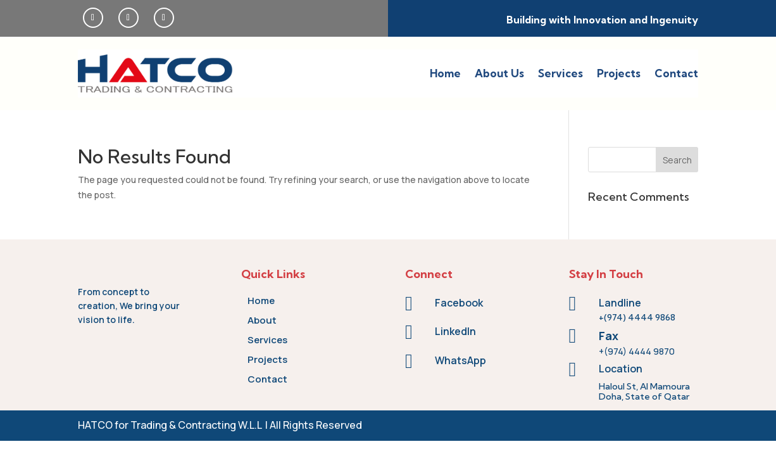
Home (445, 73)
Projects (619, 73)
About (262, 320)
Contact (676, 73)
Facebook (459, 303)
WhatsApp (460, 360)
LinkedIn (455, 331)
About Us (499, 73)
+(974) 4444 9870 (637, 351)
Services (560, 73)
